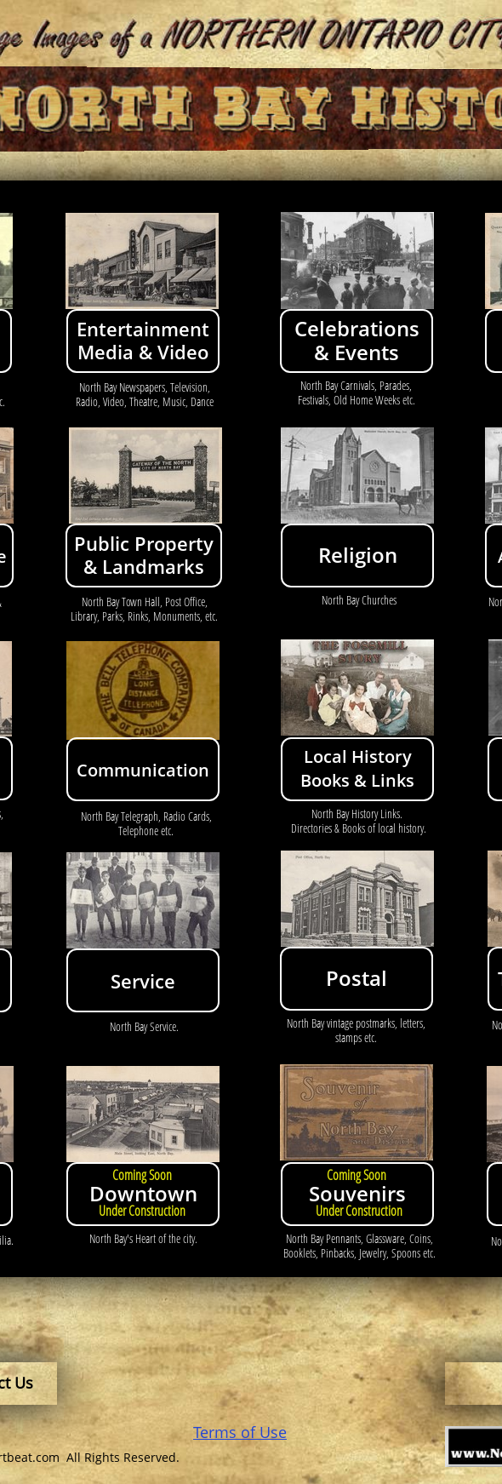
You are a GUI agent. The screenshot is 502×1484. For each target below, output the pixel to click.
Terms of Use (240, 1432)
